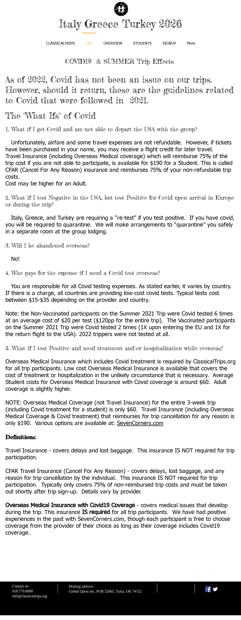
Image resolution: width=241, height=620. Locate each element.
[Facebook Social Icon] (208, 589)
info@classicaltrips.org (29, 596)
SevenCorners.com (140, 423)
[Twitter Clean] (215, 589)
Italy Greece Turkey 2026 (120, 23)
